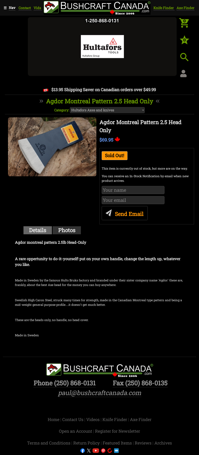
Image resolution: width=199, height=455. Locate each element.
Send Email (123, 212)
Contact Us (73, 419)
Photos (66, 230)
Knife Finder (164, 8)
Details (37, 230)
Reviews (143, 443)
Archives (163, 443)
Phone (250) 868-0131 (65, 383)
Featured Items (118, 443)
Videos (93, 419)
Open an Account (75, 431)
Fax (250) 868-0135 (140, 383)
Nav (12, 7)
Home (54, 419)
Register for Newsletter (117, 431)
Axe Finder (185, 8)
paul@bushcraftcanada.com (99, 392)
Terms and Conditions (49, 443)
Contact (25, 8)
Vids (38, 8)
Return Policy (87, 443)
